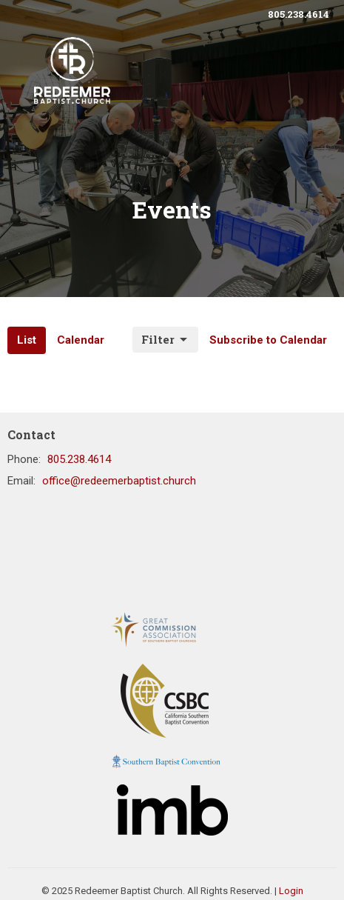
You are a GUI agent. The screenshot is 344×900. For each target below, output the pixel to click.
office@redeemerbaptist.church (119, 480)
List (26, 340)
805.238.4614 (298, 14)
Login (291, 890)
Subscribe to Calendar (268, 340)
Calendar (80, 340)
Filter (165, 339)
